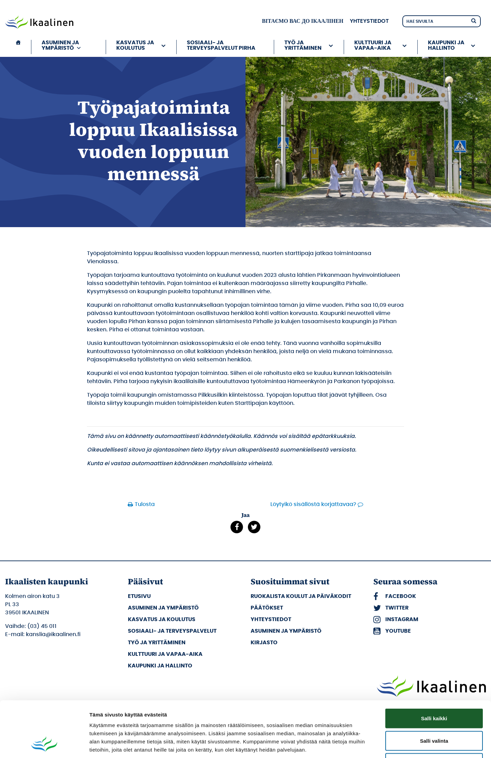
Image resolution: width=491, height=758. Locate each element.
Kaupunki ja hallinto (446, 45)
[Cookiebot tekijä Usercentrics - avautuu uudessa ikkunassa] (44, 745)
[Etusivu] (18, 47)
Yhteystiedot (369, 21)
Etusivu (139, 596)
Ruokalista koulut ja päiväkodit (301, 596)
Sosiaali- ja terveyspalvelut (172, 631)
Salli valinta (434, 691)
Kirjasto (264, 642)
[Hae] (473, 20)
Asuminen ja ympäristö (61, 45)
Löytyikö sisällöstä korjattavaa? (313, 504)
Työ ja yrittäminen (303, 45)
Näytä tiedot (365, 744)
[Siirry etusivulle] (39, 22)
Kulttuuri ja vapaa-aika (372, 45)
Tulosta (145, 504)
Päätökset (267, 608)
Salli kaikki (434, 669)
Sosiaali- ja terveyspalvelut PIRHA (221, 45)
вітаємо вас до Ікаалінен (302, 21)
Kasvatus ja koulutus (135, 45)
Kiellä (434, 713)
